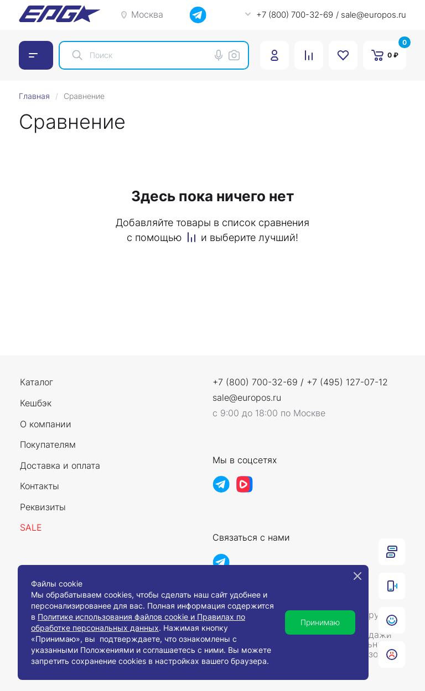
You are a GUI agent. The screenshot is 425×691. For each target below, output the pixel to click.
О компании (45, 425)
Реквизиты (43, 507)
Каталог (36, 383)
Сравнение (84, 96)
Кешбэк (35, 404)
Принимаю (320, 622)
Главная (34, 96)
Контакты (39, 486)
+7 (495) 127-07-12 (347, 382)
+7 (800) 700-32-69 (255, 382)
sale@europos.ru (246, 398)
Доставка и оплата (60, 466)
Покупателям (48, 445)
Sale (31, 528)
